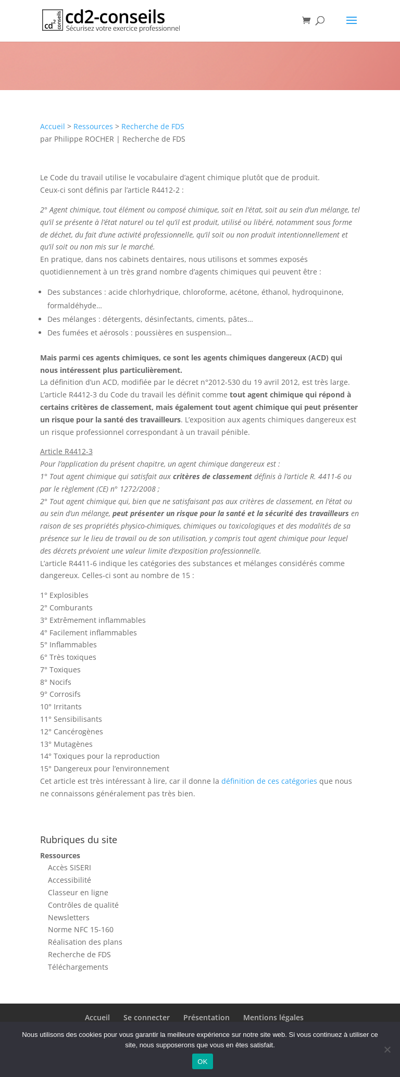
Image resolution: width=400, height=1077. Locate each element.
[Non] (387, 1049)
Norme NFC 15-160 (81, 929)
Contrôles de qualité (83, 905)
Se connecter (146, 1017)
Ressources (93, 126)
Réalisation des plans (85, 942)
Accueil (52, 126)
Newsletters (69, 917)
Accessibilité (69, 880)
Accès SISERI (69, 867)
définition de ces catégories (269, 781)
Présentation (206, 1017)
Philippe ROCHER (84, 139)
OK (202, 1062)
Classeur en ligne (78, 892)
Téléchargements (78, 967)
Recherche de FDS (152, 126)
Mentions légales (273, 1017)
